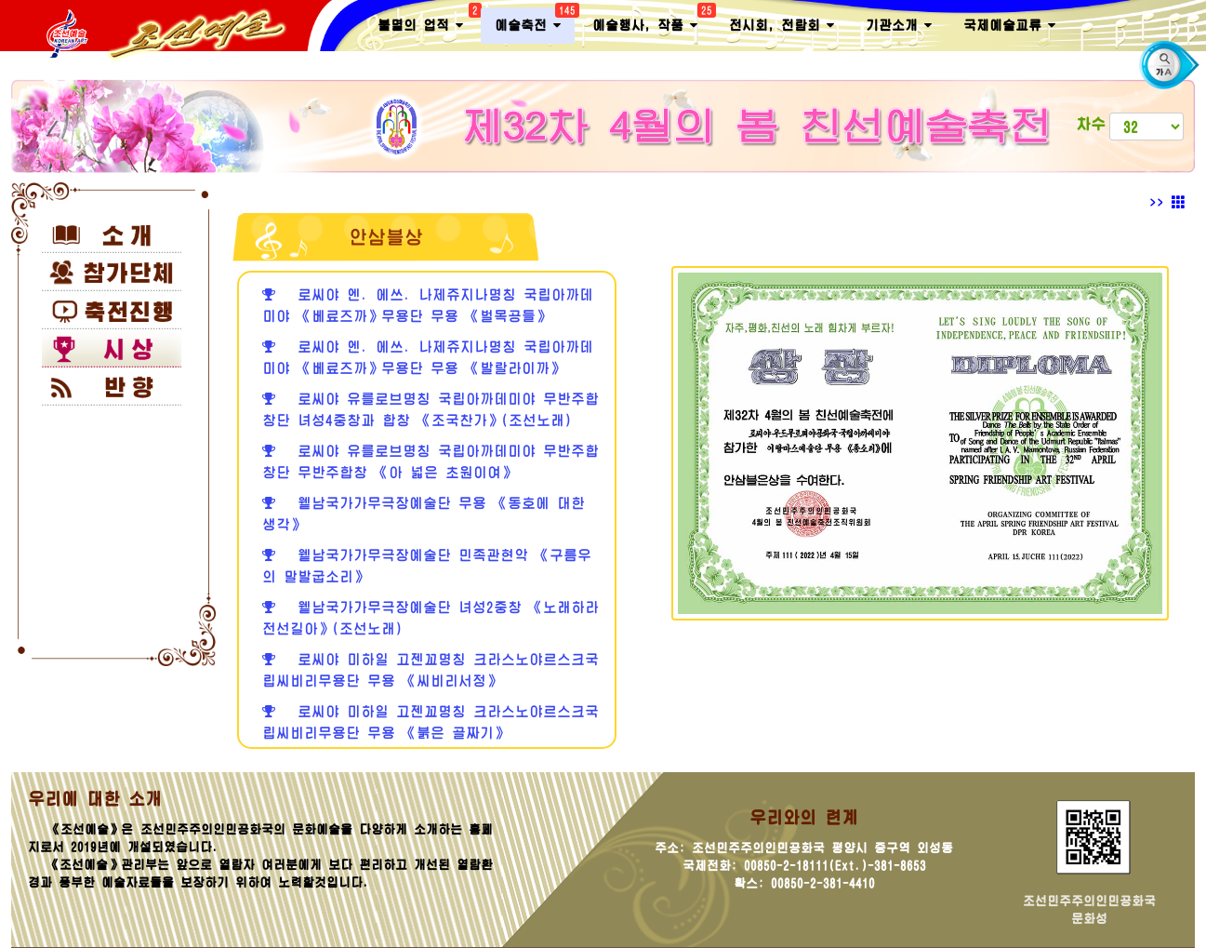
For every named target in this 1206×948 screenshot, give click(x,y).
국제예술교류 (1009, 25)
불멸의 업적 (427, 21)
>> (1167, 202)
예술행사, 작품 (651, 21)
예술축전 (535, 21)
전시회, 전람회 (781, 25)
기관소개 (899, 25)
